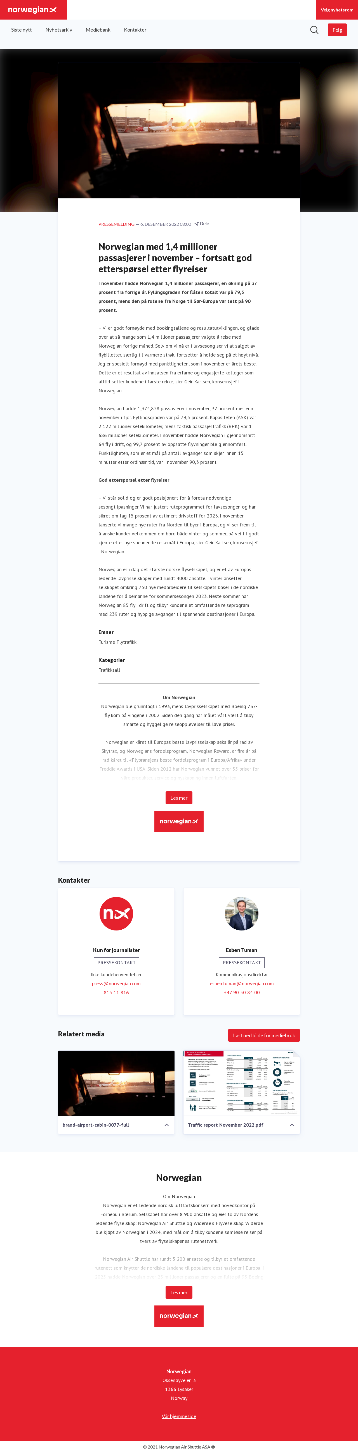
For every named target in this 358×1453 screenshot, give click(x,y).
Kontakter (135, 30)
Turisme (106, 642)
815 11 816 (116, 992)
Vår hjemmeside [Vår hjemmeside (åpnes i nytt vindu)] (179, 1416)
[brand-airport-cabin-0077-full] (116, 1083)
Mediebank (98, 30)
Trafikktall (109, 670)
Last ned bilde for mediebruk (264, 1035)
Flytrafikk (126, 642)
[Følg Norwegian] (337, 29)
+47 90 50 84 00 (242, 992)
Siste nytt (21, 30)
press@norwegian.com (116, 983)
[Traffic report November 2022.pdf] (241, 1083)
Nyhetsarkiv (58, 30)
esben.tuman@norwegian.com (242, 983)
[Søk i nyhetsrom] (314, 29)
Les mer (179, 798)
